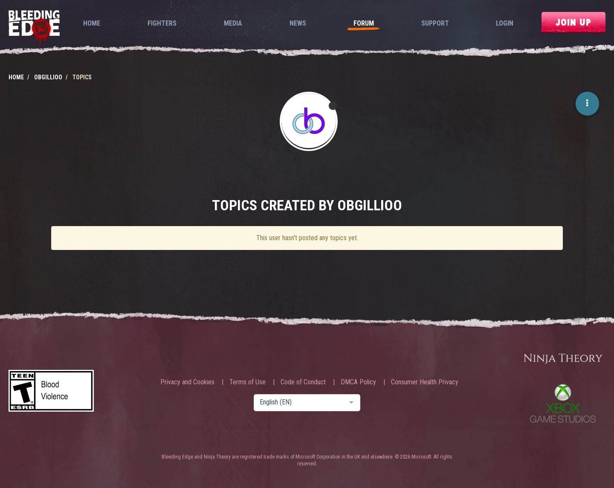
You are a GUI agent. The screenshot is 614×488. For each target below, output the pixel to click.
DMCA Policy (358, 382)
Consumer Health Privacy (424, 382)
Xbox (562, 403)
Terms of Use (247, 382)
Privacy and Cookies (187, 382)
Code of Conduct (303, 382)
